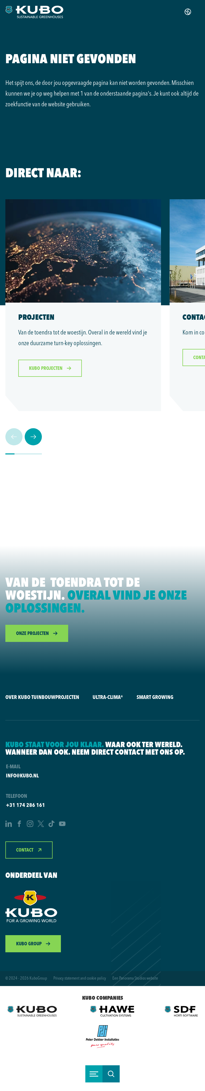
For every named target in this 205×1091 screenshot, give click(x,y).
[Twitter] (41, 825)
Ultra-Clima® (108, 697)
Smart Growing (155, 697)
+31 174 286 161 (25, 805)
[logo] (34, 12)
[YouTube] (62, 825)
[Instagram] (30, 825)
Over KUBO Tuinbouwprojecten (42, 697)
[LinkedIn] (8, 825)
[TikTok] (51, 825)
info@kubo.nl (22, 775)
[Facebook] (19, 825)
